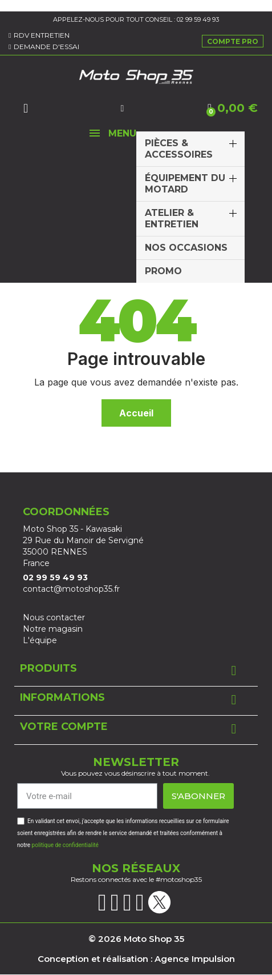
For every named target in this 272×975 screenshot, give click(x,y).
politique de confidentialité (65, 845)
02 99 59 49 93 (198, 19)
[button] (25, 108)
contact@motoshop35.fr (71, 589)
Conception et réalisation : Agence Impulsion (136, 958)
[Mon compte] (122, 109)
